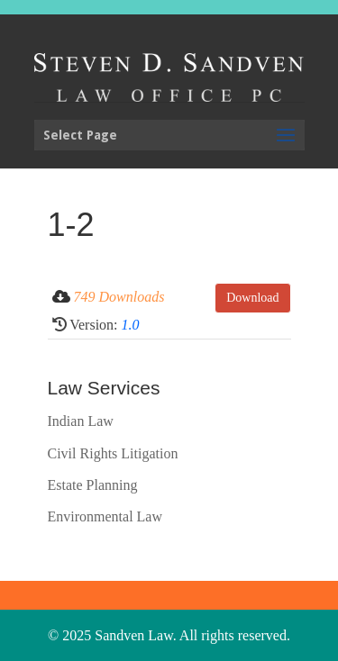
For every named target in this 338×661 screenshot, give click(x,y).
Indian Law (81, 421)
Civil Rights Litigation (113, 453)
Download (252, 297)
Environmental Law (105, 516)
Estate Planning (93, 485)
